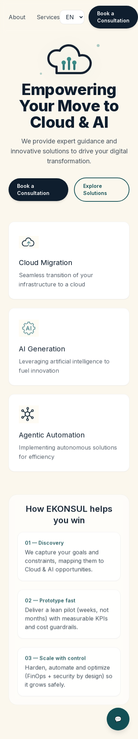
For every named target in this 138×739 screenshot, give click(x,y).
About (17, 17)
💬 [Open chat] (118, 719)
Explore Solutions (95, 189)
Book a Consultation (113, 16)
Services (48, 17)
